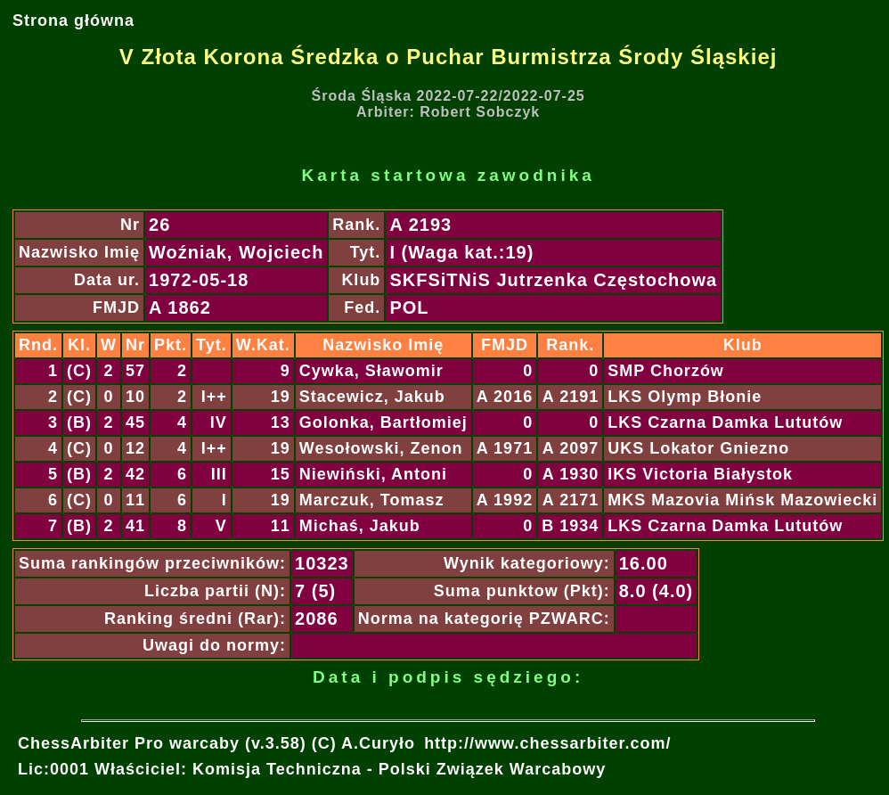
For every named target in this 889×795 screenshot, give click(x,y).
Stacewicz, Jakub (372, 397)
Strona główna (73, 20)
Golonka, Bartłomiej (383, 422)
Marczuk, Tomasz (371, 500)
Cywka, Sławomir (371, 371)
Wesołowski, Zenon (381, 448)
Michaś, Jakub (359, 526)
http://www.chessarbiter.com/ (547, 743)
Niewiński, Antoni (373, 474)
